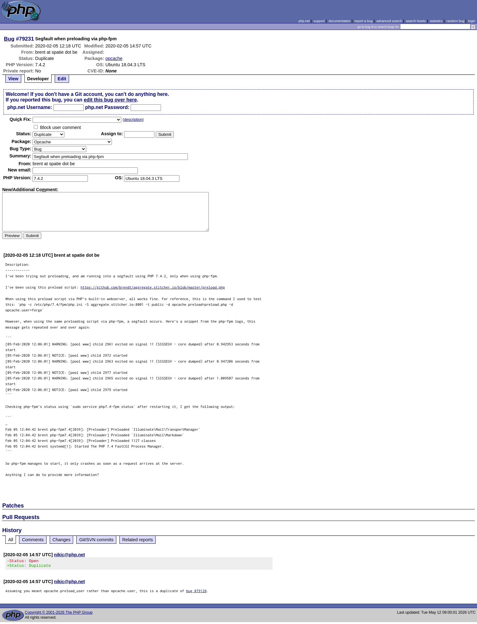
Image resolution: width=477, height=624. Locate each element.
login (471, 21)
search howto (416, 21)
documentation (340, 21)
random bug (455, 21)
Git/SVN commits (96, 539)
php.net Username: (29, 107)
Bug (9, 39)
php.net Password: (107, 107)
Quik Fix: (21, 119)
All (10, 539)
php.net (304, 21)
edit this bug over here (110, 99)
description (133, 119)
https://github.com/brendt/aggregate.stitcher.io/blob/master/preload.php (153, 287)
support (319, 21)
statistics (436, 21)
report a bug (363, 21)
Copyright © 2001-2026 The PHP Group (59, 614)
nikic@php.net (69, 554)
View (13, 78)
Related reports (137, 539)
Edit (62, 78)
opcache (113, 58)
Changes (62, 539)
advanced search (389, 21)
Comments (33, 539)
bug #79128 (196, 593)
